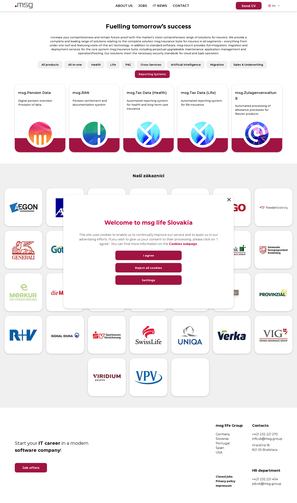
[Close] (229, 199)
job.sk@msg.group (266, 484)
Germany (223, 434)
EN (271, 5)
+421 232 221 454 (265, 479)
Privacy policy (225, 481)
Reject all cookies (148, 268)
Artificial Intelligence (186, 64)
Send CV (249, 6)
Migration (217, 64)
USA (219, 452)
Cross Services (151, 64)
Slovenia (222, 439)
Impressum (224, 485)
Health (96, 64)
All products (50, 64)
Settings (148, 280)
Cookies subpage (183, 244)
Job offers (30, 468)
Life (113, 64)
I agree (148, 255)
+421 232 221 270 (265, 434)
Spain (220, 448)
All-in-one (75, 64)
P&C (128, 64)
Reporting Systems (152, 74)
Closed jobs (224, 476)
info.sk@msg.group (267, 439)
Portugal (223, 443)
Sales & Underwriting (248, 64)
